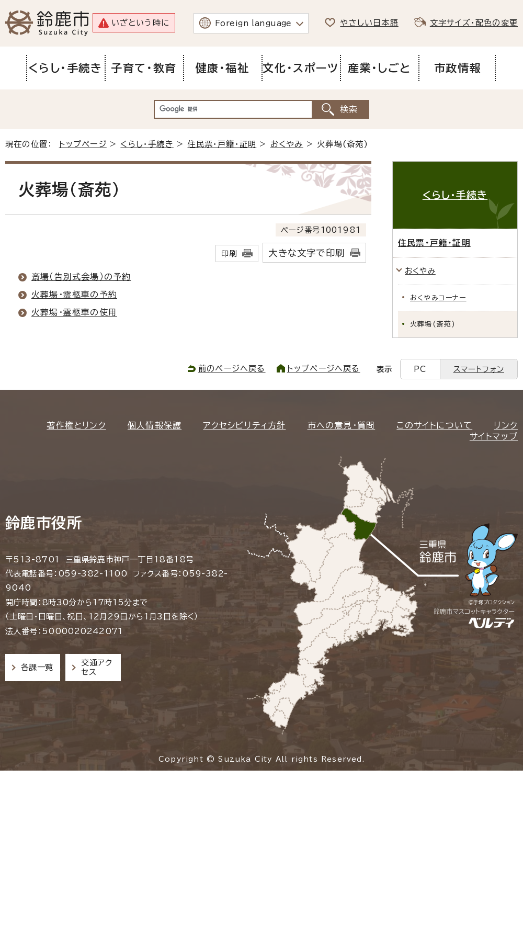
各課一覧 (37, 667)
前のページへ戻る (232, 368)
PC (420, 369)
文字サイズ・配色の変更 (474, 23)
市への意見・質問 (342, 425)
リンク (506, 425)
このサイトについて (434, 425)
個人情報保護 (154, 425)
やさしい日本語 (369, 23)
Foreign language (253, 23)
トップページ (83, 144)
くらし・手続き (146, 144)
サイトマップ (494, 436)
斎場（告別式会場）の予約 (81, 277)
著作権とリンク (76, 425)
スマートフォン (478, 369)
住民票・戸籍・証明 (221, 144)
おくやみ (286, 144)
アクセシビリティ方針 (244, 425)
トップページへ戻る (323, 368)
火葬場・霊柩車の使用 (74, 312)
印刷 (229, 253)
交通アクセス (96, 667)
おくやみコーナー (438, 298)
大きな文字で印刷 (306, 252)
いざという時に (140, 23)
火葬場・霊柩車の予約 (74, 294)
